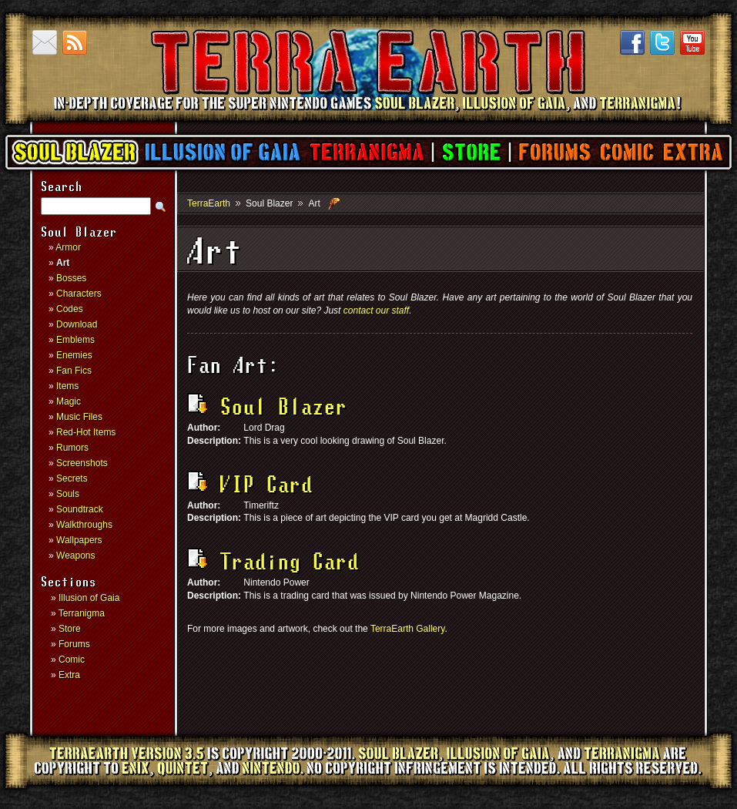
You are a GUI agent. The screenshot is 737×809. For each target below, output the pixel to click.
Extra (692, 152)
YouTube (692, 42)
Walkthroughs (84, 524)
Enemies (74, 355)
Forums (554, 152)
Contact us (44, 42)
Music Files (79, 416)
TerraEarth (367, 115)
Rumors (72, 447)
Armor (68, 247)
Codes (69, 309)
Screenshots (82, 463)
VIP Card (250, 486)
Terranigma (366, 152)
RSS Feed (74, 42)
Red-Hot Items (86, 432)
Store (470, 152)
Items (67, 386)
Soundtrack (79, 509)
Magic (68, 401)
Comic (626, 152)
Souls (67, 493)
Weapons (75, 555)
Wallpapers (79, 540)
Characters (79, 293)
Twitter (662, 42)
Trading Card (273, 563)
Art (62, 262)
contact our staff (376, 310)
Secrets (72, 478)
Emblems (75, 339)
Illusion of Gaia (222, 152)
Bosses (71, 278)
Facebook (632, 42)
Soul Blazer (75, 152)
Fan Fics (74, 370)
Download (76, 324)
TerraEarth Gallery (407, 628)
